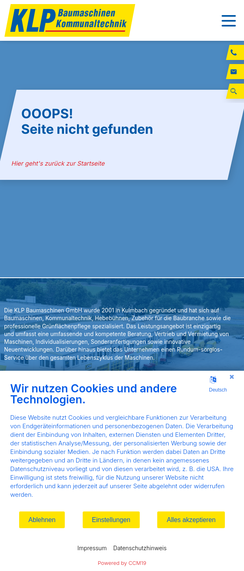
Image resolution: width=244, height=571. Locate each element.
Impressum (92, 547)
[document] (122, 446)
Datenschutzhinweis (140, 547)
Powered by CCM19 (122, 563)
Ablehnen (42, 519)
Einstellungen (111, 519)
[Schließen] (232, 377)
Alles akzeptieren (191, 519)
